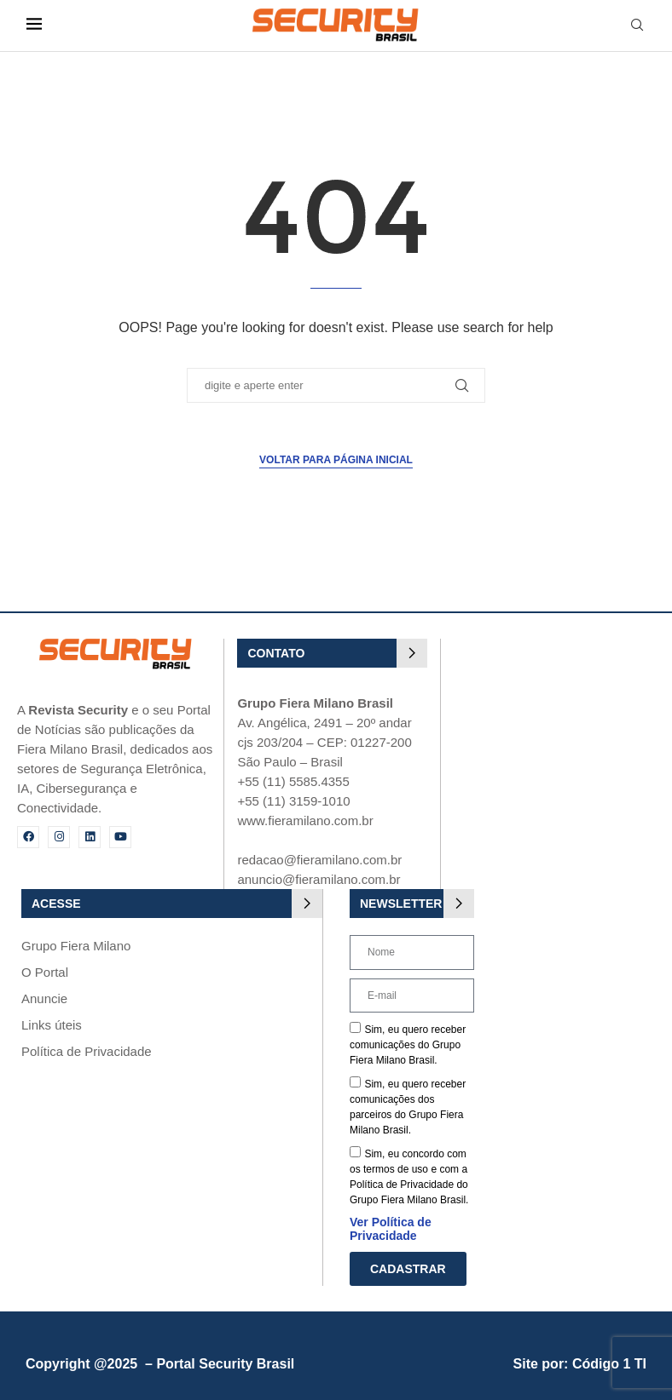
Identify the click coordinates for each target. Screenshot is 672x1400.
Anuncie (44, 998)
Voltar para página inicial (336, 460)
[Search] (637, 25)
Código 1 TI (609, 1364)
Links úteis (51, 1024)
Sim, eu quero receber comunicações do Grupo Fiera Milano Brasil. (408, 1045)
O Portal (44, 972)
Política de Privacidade (86, 1051)
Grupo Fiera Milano (75, 945)
